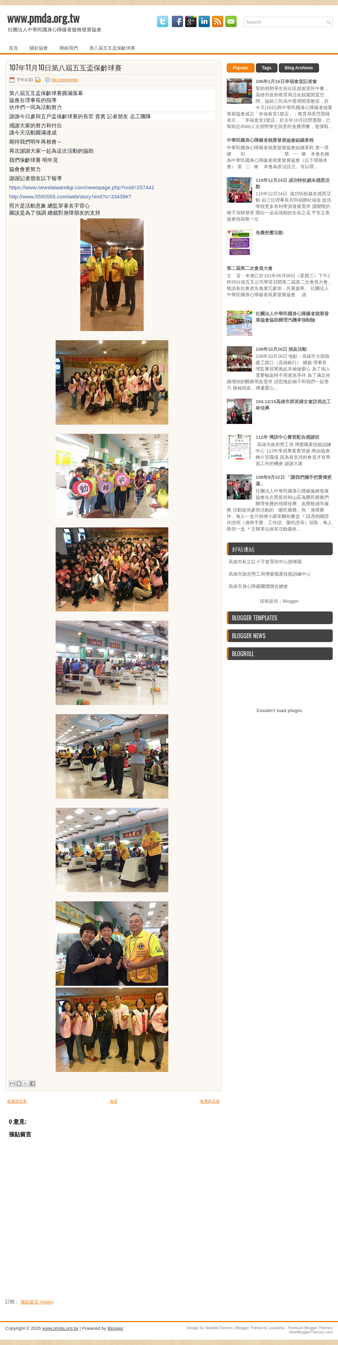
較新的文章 (17, 1101)
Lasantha (276, 1328)
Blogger (290, 601)
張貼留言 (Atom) (37, 1302)
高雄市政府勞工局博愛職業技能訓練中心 (270, 574)
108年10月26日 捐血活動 (281, 349)
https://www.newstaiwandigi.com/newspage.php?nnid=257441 (81, 187)
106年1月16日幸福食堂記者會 (286, 81)
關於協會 (39, 47)
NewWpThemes (218, 1328)
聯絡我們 (69, 47)
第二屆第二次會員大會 (250, 268)
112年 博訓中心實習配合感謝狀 (287, 437)
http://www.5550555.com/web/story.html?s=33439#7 (70, 196)
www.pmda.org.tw (43, 17)
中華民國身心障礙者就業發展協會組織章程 (270, 140)
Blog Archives (299, 67)
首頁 (13, 47)
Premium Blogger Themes (310, 1328)
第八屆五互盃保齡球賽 (112, 47)
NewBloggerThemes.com (311, 1332)
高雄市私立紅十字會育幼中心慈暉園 (265, 561)
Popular (241, 67)
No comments (65, 79)
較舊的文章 (210, 1101)
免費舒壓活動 (269, 232)
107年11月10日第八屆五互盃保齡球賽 (65, 67)
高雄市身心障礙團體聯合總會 (258, 586)
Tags (266, 67)
